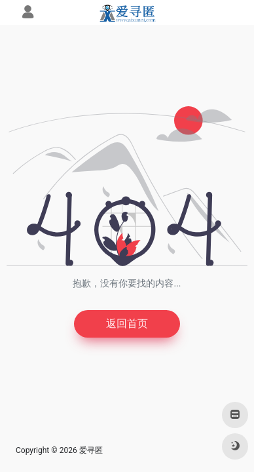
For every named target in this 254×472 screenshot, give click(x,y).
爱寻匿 (91, 450)
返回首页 (127, 323)
